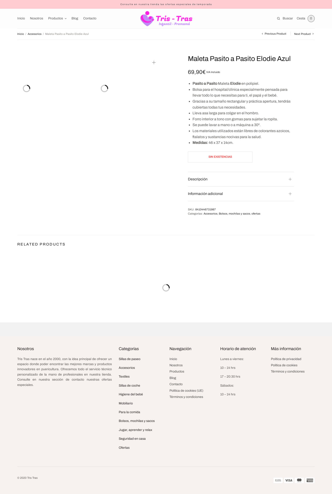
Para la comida (129, 412)
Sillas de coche (129, 385)
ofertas (256, 213)
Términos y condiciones (186, 397)
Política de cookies (284, 365)
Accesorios (35, 34)
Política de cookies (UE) (186, 390)
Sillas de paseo (129, 359)
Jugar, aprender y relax (135, 430)
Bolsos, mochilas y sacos (234, 213)
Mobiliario (126, 403)
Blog (74, 18)
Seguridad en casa (132, 438)
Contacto (89, 18)
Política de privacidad (286, 359)
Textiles (124, 376)
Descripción (198, 179)
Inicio (21, 18)
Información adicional (205, 194)
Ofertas (124, 447)
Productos (55, 18)
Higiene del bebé (131, 394)
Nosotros (36, 18)
